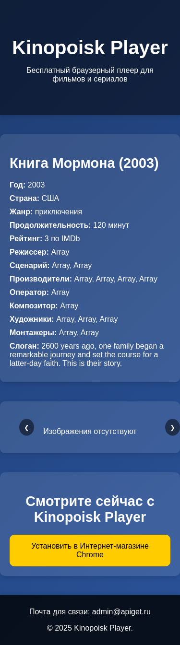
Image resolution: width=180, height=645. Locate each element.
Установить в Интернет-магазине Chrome (90, 550)
